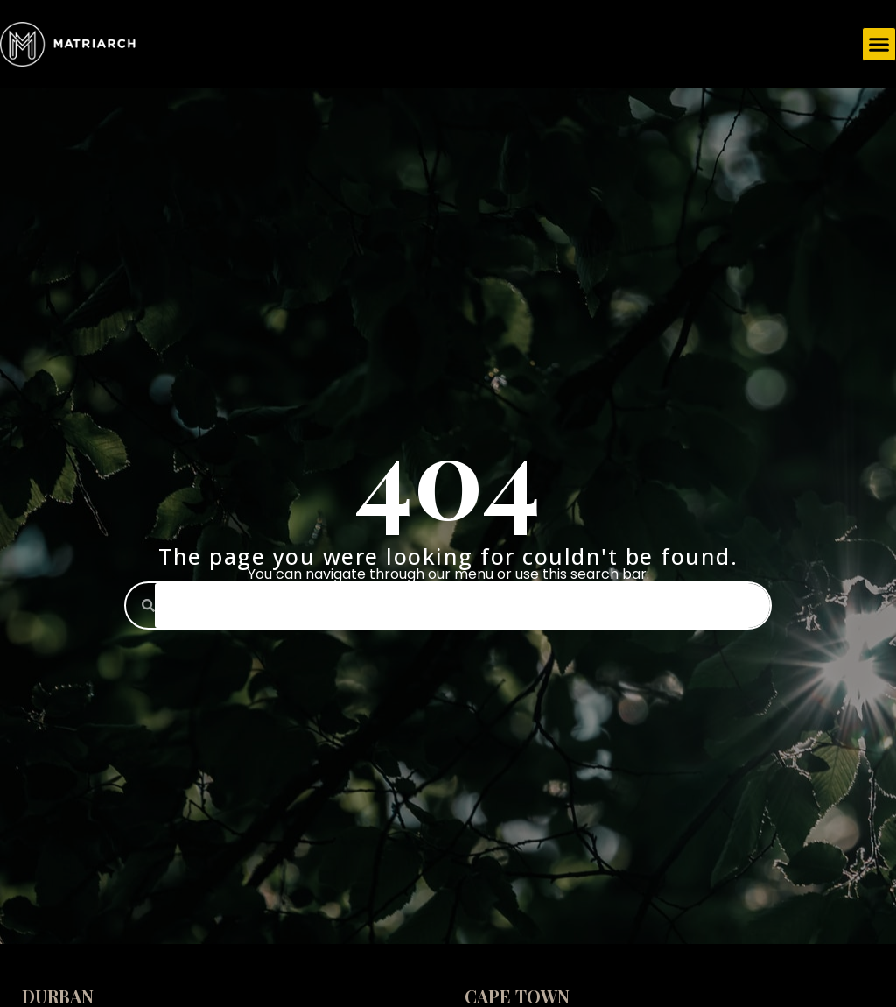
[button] (879, 44)
